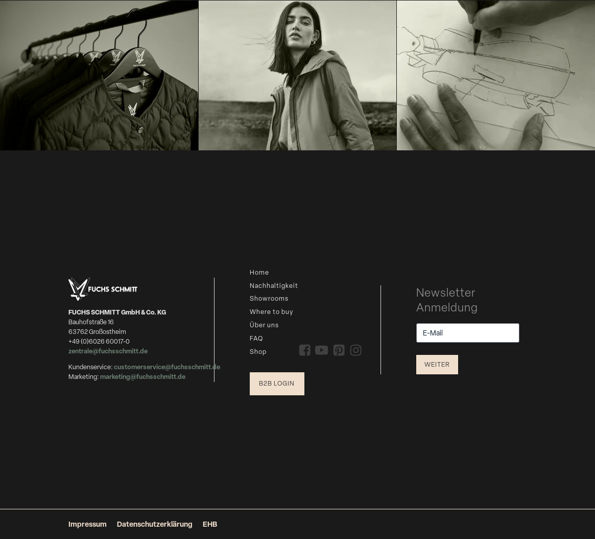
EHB (210, 524)
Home (259, 272)
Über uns (264, 325)
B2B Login (277, 383)
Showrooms (269, 298)
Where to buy (271, 311)
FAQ (256, 338)
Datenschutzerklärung (155, 524)
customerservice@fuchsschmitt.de (167, 367)
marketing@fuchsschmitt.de (142, 376)
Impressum (87, 524)
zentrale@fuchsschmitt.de (108, 351)
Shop (258, 351)
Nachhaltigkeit (274, 285)
